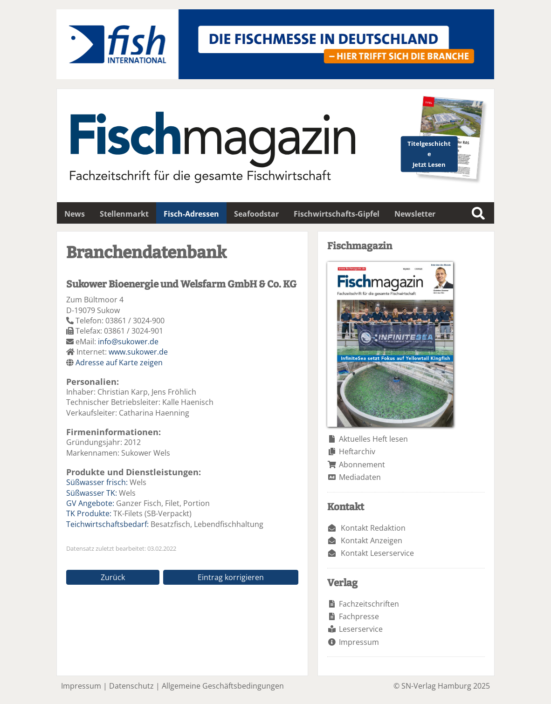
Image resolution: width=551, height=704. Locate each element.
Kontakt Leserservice (377, 553)
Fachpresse (359, 616)
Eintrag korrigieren (231, 577)
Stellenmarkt (124, 214)
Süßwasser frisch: (97, 482)
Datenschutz (131, 686)
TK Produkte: (88, 513)
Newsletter (414, 214)
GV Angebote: (90, 503)
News (74, 214)
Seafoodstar (256, 214)
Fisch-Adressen (191, 214)
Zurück (113, 577)
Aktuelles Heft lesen (373, 439)
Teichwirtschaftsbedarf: (107, 524)
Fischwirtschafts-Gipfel (336, 214)
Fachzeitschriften (369, 604)
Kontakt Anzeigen (371, 540)
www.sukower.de (138, 352)
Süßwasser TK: (91, 493)
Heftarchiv (357, 451)
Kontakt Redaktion (373, 528)
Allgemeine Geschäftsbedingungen (223, 686)
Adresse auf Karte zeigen (119, 362)
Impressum (359, 642)
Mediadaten (360, 477)
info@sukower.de (128, 341)
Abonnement (362, 464)
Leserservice (361, 629)
